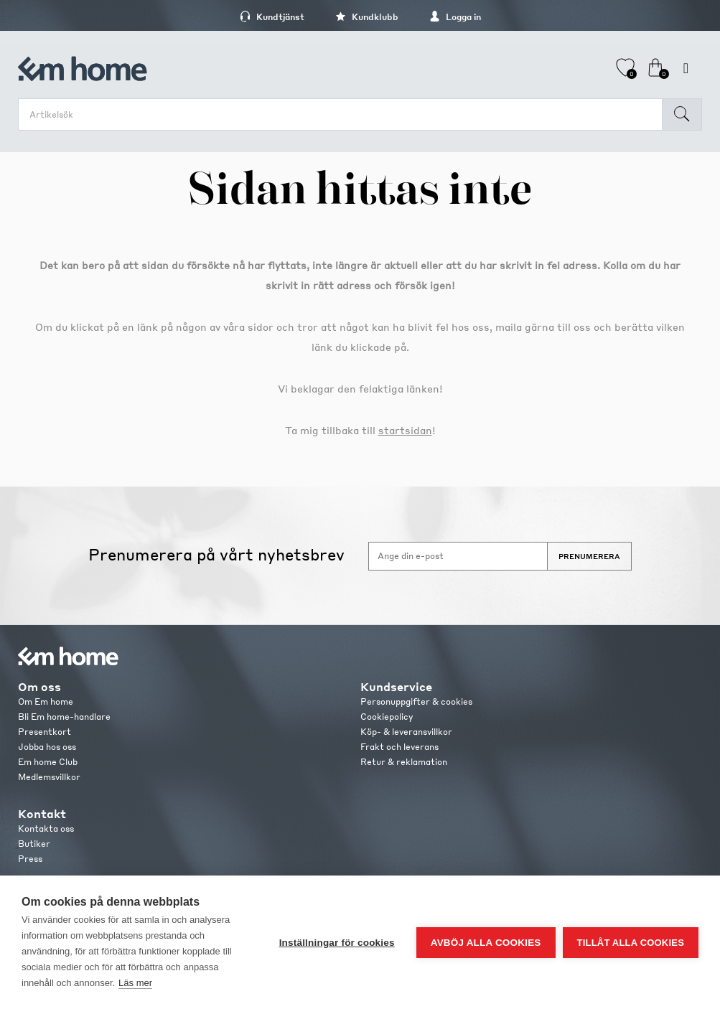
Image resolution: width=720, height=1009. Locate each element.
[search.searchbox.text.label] (344, 114)
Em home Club (48, 761)
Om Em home (45, 701)
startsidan (405, 429)
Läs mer (135, 982)
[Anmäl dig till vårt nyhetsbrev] (458, 556)
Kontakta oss (46, 828)
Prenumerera (589, 556)
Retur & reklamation (403, 761)
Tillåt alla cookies (630, 942)
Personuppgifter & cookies (416, 701)
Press (30, 858)
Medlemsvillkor (49, 776)
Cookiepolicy (386, 716)
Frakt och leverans (399, 746)
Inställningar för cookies (337, 942)
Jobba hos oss (47, 746)
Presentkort (44, 731)
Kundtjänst (272, 16)
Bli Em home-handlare (64, 716)
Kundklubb (366, 16)
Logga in (455, 16)
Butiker (34, 843)
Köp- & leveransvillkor (406, 731)
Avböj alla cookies (486, 942)
